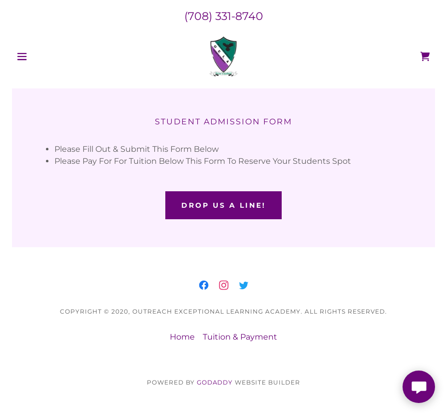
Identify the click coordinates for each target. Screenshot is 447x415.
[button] (43, 56)
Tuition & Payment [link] (240, 337)
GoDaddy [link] (215, 382)
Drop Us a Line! (223, 205)
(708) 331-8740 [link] (223, 16)
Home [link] (182, 337)
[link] (223, 56)
